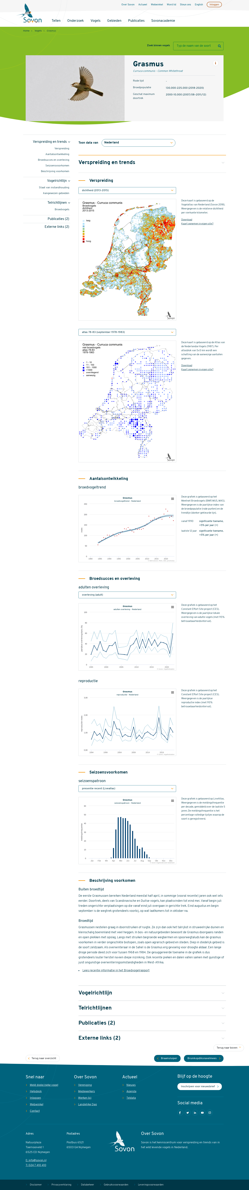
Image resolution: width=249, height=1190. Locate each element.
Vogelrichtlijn (57, 181)
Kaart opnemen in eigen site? (197, 224)
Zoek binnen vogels (158, 45)
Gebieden (114, 21)
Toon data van (88, 142)
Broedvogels (62, 209)
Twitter (188, 1113)
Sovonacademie (163, 21)
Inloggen (214, 5)
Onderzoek (75, 21)
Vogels (95, 21)
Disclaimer (36, 1185)
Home (26, 31)
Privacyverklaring (61, 1185)
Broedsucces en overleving (53, 160)
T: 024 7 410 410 (36, 1165)
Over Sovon (127, 5)
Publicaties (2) (58, 219)
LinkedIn (195, 1113)
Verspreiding (61, 148)
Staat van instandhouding (54, 187)
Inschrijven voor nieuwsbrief (198, 1086)
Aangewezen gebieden (56, 193)
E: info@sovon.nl (36, 1160)
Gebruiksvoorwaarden (116, 1185)
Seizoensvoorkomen (57, 165)
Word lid (171, 5)
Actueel (142, 5)
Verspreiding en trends (50, 142)
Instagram (210, 1113)
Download (186, 220)
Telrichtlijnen (57, 203)
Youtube (202, 1113)
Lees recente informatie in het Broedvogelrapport (116, 970)
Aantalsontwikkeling (57, 154)
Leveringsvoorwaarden (150, 1185)
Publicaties (136, 21)
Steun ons (185, 5)
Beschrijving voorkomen (55, 171)
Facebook (180, 1113)
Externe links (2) (57, 227)
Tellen (56, 21)
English (199, 5)
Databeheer (87, 1185)
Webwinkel (157, 5)
